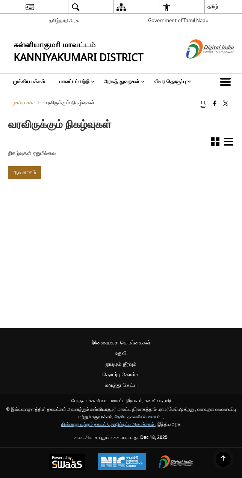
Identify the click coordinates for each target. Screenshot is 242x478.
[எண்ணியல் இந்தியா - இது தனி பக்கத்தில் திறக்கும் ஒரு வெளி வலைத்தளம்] (201, 65)
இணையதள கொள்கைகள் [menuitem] (121, 343)
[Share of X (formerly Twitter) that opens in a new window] (225, 104)
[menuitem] (29, 7)
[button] (227, 82)
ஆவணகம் (24, 172)
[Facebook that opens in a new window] (214, 104)
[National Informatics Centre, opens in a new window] (121, 463)
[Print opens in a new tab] (203, 104)
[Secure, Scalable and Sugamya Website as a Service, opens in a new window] (67, 463)
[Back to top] (223, 459)
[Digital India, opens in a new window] (176, 463)
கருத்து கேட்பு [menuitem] (121, 385)
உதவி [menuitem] (121, 353)
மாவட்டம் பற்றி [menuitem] (77, 82)
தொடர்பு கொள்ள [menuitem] (121, 375)
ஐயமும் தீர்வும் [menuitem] (121, 364)
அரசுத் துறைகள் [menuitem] (124, 82)
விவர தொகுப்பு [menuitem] (172, 82)
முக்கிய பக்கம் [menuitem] (29, 82)
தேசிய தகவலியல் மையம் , (139, 417)
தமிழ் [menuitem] (212, 6)
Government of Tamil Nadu (178, 20)
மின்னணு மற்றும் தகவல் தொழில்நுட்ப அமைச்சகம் (108, 424)
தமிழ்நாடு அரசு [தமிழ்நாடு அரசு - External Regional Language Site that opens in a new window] (64, 20)
